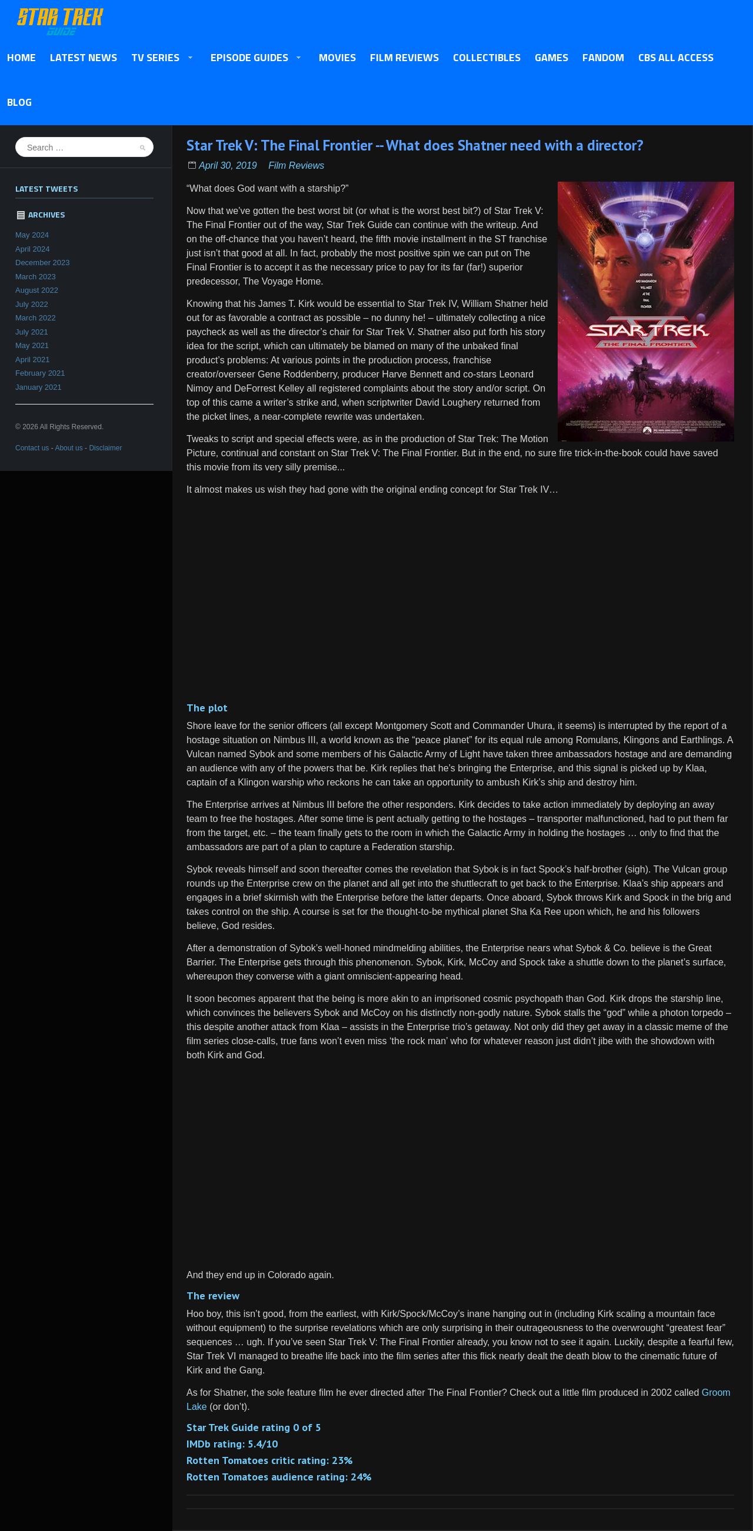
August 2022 (36, 290)
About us (68, 448)
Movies (337, 57)
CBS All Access (676, 57)
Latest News (83, 57)
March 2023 (35, 276)
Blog (19, 102)
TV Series (158, 58)
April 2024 (32, 249)
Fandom (603, 57)
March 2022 (35, 317)
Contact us (32, 448)
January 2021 (38, 387)
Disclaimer (105, 448)
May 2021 (32, 345)
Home (21, 57)
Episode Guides (253, 58)
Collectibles (487, 57)
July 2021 (31, 331)
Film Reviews (404, 57)
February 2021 (40, 373)
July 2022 (31, 304)
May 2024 (32, 234)
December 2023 (42, 262)
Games (551, 57)
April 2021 (32, 359)
